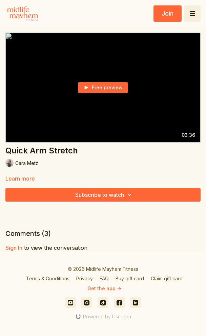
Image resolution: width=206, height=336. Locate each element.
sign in (13, 247)
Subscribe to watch (104, 195)
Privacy (84, 278)
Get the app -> (104, 288)
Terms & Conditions (47, 278)
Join (167, 13)
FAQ (104, 278)
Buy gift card (130, 278)
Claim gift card (167, 278)
